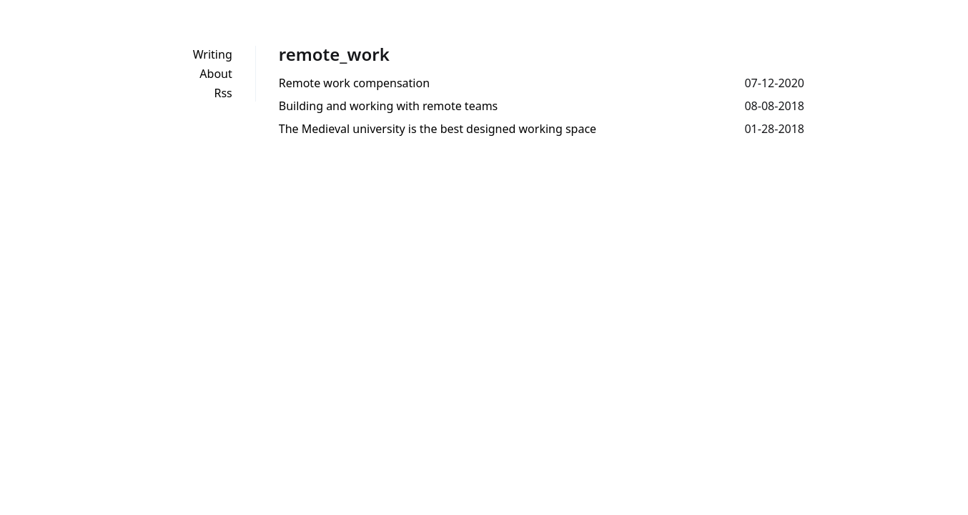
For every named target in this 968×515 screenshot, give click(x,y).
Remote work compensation (354, 83)
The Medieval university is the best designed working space (437, 129)
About (215, 74)
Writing (212, 54)
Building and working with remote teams (388, 106)
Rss (223, 93)
